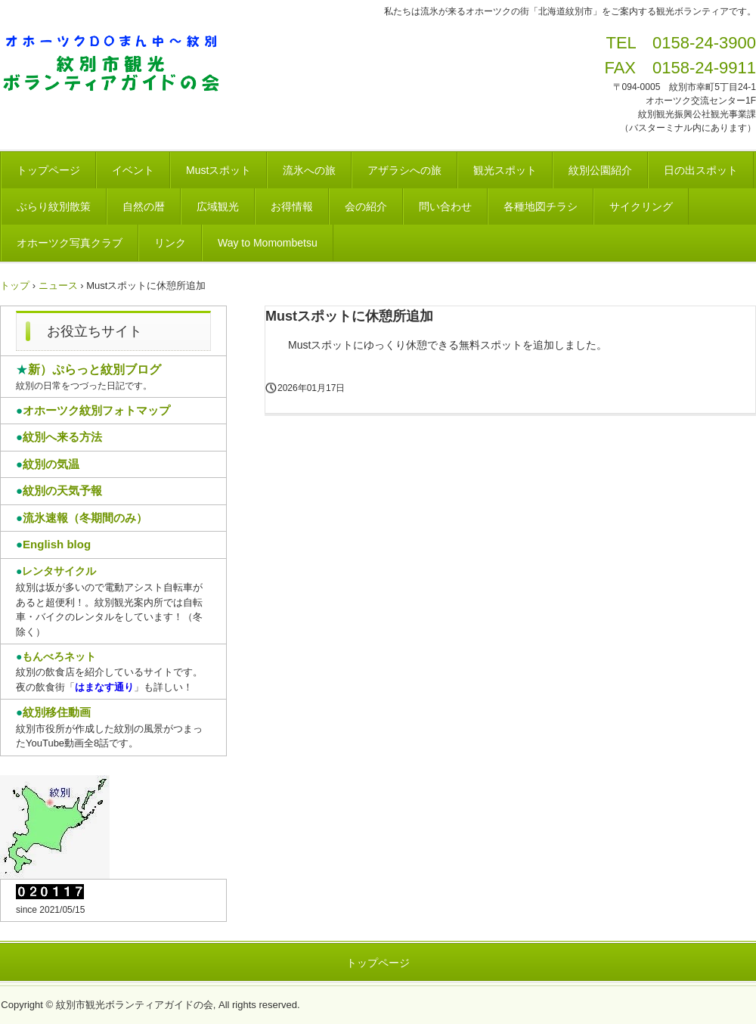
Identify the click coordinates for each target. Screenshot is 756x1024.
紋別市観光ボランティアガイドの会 (117, 65)
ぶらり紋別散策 (54, 206)
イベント (133, 170)
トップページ (48, 170)
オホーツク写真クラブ (69, 243)
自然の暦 (143, 206)
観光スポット (505, 170)
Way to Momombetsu (268, 243)
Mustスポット (218, 170)
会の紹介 (366, 206)
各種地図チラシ (540, 206)
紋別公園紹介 (600, 170)
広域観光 (218, 206)
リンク (170, 243)
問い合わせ (445, 206)
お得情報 (292, 206)
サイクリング (641, 206)
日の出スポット (701, 170)
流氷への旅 (309, 170)
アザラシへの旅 (404, 170)
